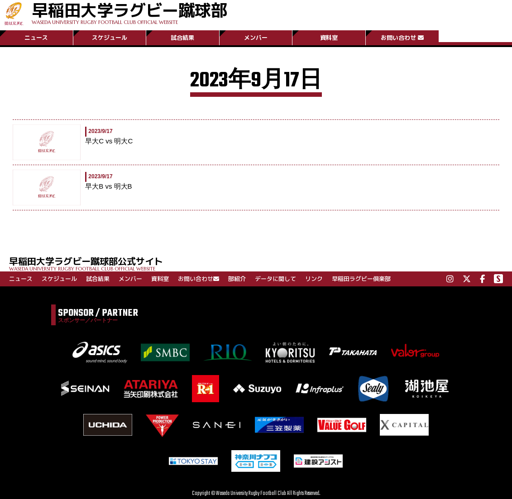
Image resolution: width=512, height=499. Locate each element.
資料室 (329, 37)
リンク (314, 279)
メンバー (256, 37)
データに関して (275, 279)
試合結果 (182, 37)
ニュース (36, 37)
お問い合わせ (402, 37)
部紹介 (237, 279)
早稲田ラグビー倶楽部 (361, 279)
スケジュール (109, 37)
